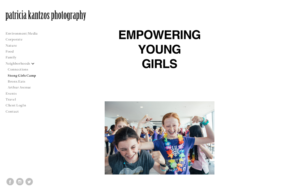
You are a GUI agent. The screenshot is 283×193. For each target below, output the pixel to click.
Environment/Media (22, 33)
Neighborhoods (20, 63)
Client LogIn (16, 105)
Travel (11, 99)
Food (10, 51)
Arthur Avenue (19, 87)
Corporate (14, 39)
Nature (11, 45)
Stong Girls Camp (22, 75)
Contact (12, 111)
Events (13, 93)
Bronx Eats (16, 81)
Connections (18, 69)
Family (11, 57)
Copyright (272, 188)
